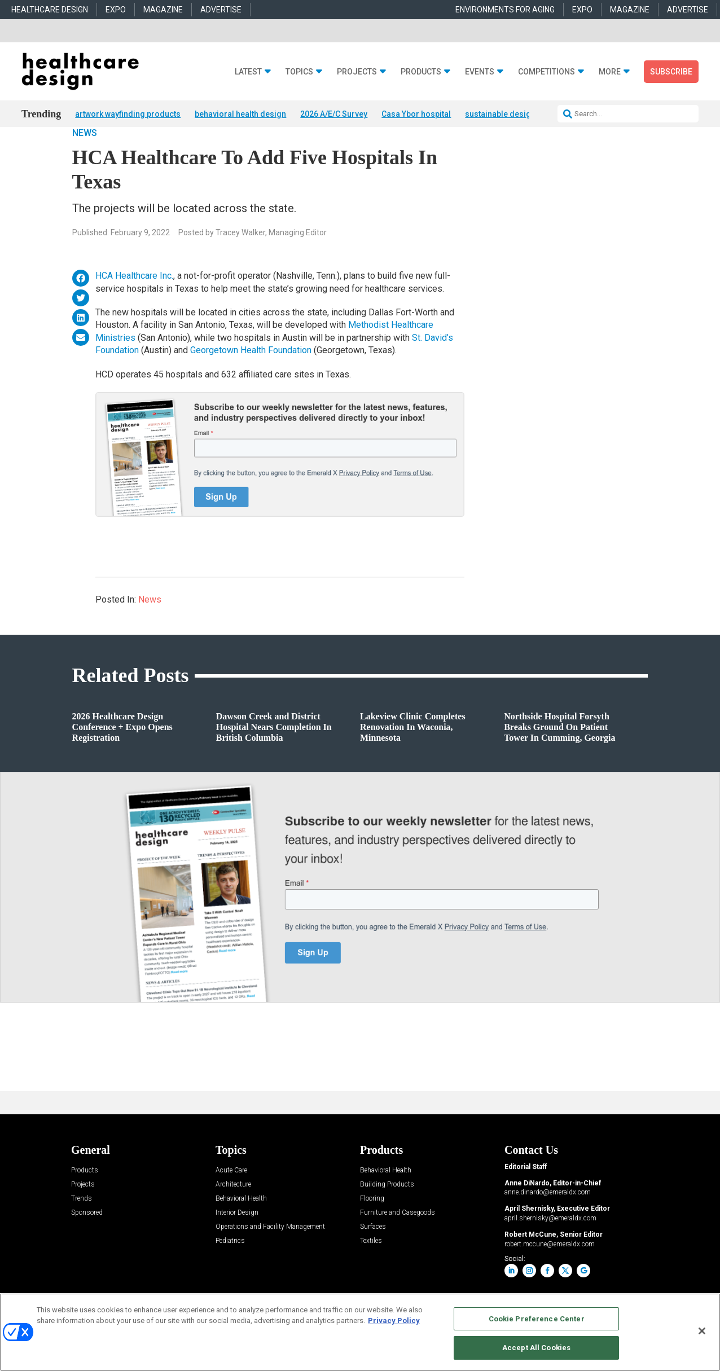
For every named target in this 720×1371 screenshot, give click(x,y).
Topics (299, 72)
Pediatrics (230, 1270)
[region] (360, 1332)
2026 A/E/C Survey (333, 113)
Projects (357, 72)
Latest (248, 72)
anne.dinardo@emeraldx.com (547, 1222)
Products (421, 72)
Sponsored (87, 1242)
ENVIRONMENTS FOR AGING (505, 10)
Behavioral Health (241, 1228)
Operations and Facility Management (270, 1256)
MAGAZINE (163, 10)
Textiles (371, 1270)
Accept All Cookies (536, 1347)
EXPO (116, 10)
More (610, 72)
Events (479, 72)
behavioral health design (240, 113)
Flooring (372, 1228)
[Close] (702, 1331)
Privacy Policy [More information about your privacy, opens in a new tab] (394, 1320)
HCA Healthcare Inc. (134, 305)
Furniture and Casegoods (397, 1242)
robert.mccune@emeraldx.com (549, 1273)
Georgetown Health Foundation (250, 379)
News (84, 162)
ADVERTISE (221, 10)
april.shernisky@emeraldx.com (550, 1247)
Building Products (387, 1214)
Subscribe (671, 71)
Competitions (546, 72)
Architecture (233, 1214)
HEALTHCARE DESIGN (49, 10)
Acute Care (231, 1199)
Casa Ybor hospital (416, 113)
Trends (81, 1228)
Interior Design (237, 1242)
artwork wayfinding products (128, 113)
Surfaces (373, 1256)
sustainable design (500, 113)
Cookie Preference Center (537, 1319)
